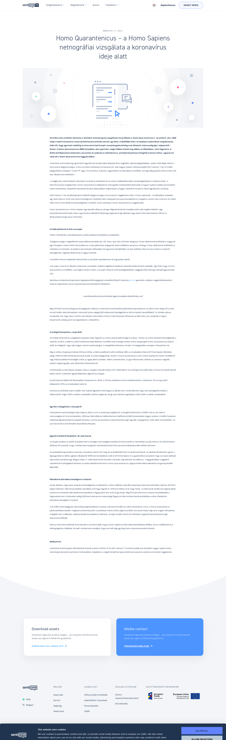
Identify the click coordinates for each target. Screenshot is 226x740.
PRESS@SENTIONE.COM (138, 646)
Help (28, 699)
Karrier (56, 700)
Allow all (202, 714)
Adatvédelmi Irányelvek (95, 700)
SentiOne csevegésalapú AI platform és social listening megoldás (31, 5)
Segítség (57, 705)
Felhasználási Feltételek (95, 694)
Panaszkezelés (91, 705)
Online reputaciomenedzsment (127, 696)
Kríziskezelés (121, 703)
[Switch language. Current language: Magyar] (155, 5)
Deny (202, 731)
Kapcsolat (58, 694)
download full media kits (49, 646)
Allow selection (202, 723)
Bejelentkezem (168, 5)
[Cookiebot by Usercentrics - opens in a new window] (18, 734)
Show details (151, 734)
